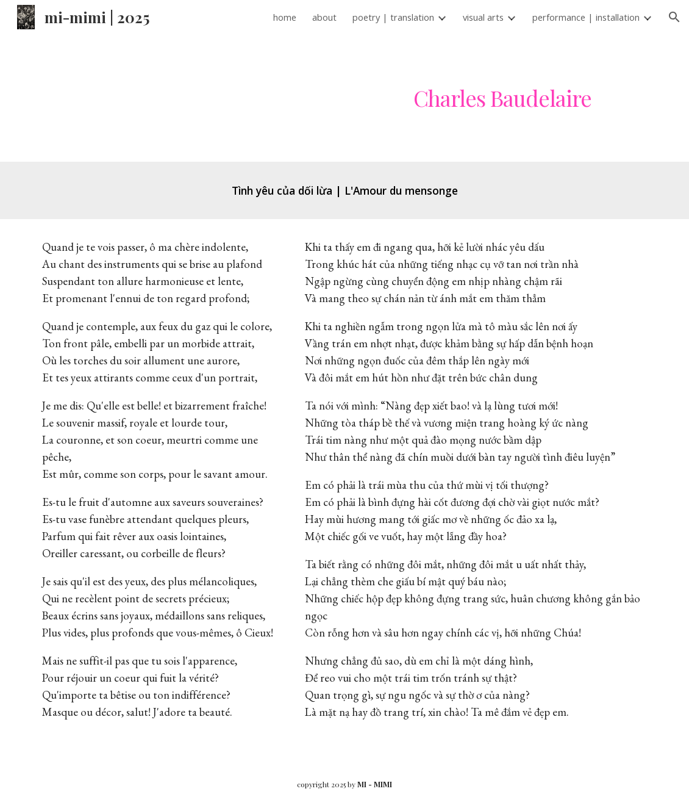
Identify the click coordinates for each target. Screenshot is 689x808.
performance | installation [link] (586, 17)
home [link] (284, 17)
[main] (502, 98)
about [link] (324, 17)
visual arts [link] (483, 17)
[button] (674, 17)
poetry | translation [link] (393, 17)
